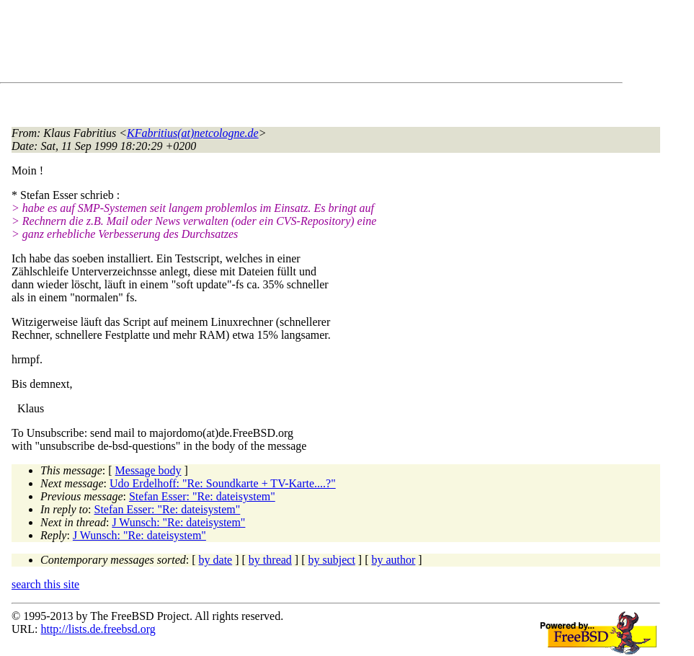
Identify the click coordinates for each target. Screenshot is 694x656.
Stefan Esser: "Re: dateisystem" (202, 496)
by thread (270, 560)
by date (216, 560)
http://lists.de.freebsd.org (97, 629)
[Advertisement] (274, 44)
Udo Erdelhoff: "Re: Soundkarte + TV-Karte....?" (223, 483)
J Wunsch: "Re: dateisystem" (178, 522)
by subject (331, 560)
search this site (45, 584)
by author (393, 560)
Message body (148, 470)
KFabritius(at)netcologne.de (193, 133)
